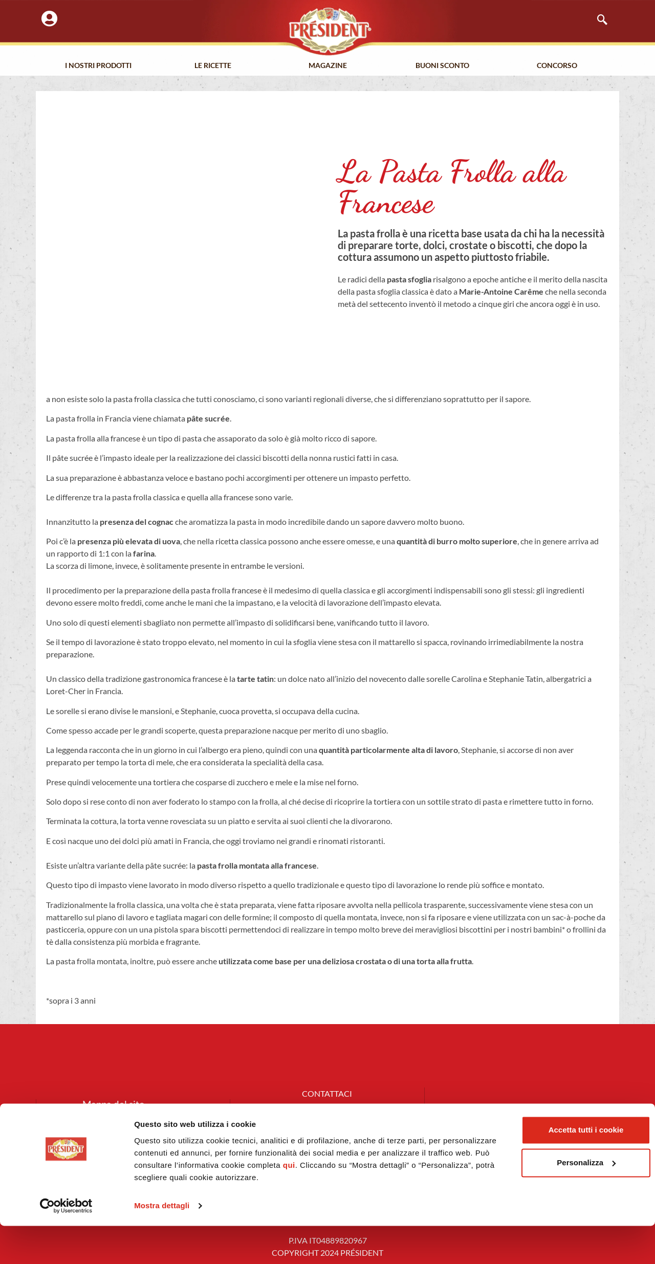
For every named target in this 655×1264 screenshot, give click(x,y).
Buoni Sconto (442, 66)
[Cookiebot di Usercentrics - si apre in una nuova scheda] (66, 1244)
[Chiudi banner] (639, 1157)
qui (399, 1203)
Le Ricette (213, 66)
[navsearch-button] (597, 20)
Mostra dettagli (161, 1243)
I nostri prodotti (98, 66)
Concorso (557, 66)
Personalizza (543, 1200)
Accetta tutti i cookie (543, 1168)
